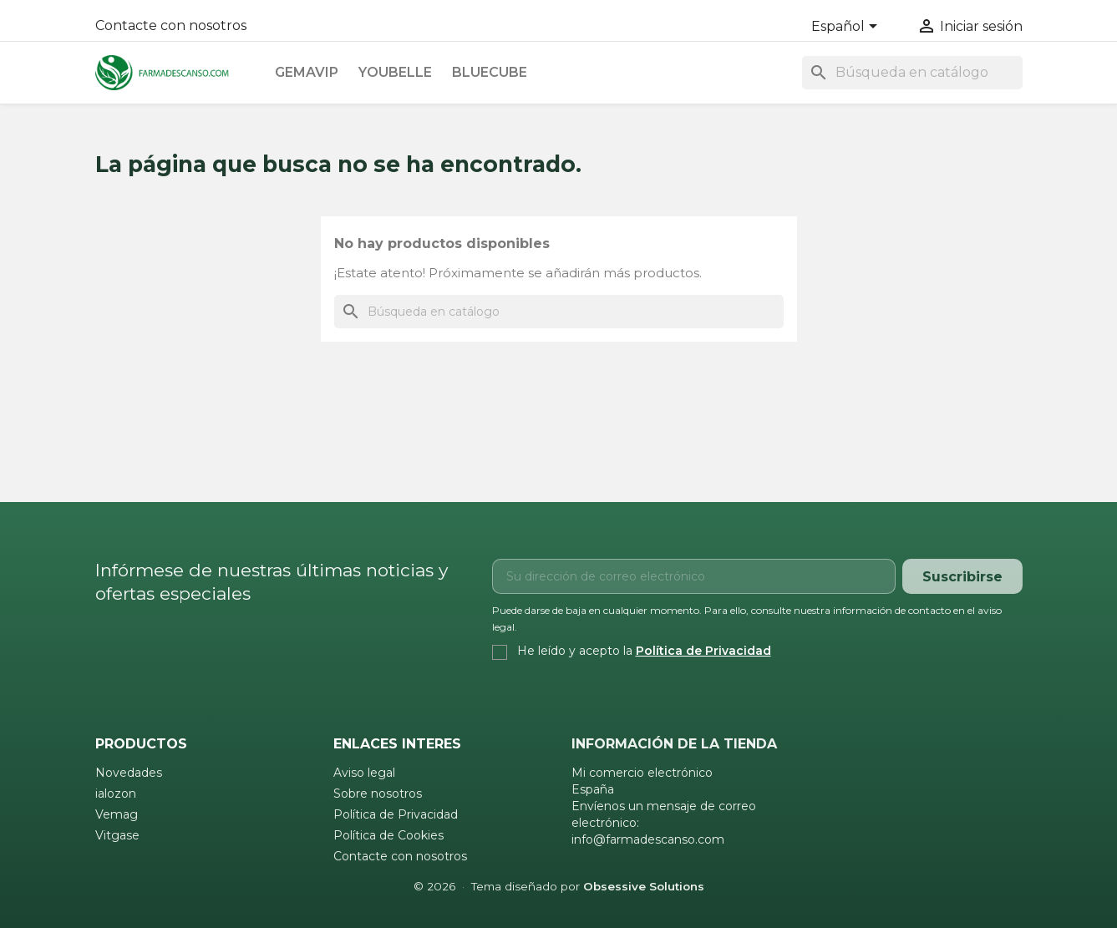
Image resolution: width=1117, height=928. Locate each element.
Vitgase (117, 835)
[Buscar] (912, 72)
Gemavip (306, 72)
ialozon (115, 793)
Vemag (116, 814)
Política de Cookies (388, 835)
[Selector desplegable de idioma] (847, 28)
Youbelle (395, 72)
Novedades (128, 772)
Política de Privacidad (703, 650)
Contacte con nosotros (170, 25)
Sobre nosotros (377, 793)
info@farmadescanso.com (647, 839)
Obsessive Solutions (643, 886)
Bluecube (489, 72)
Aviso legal (364, 772)
